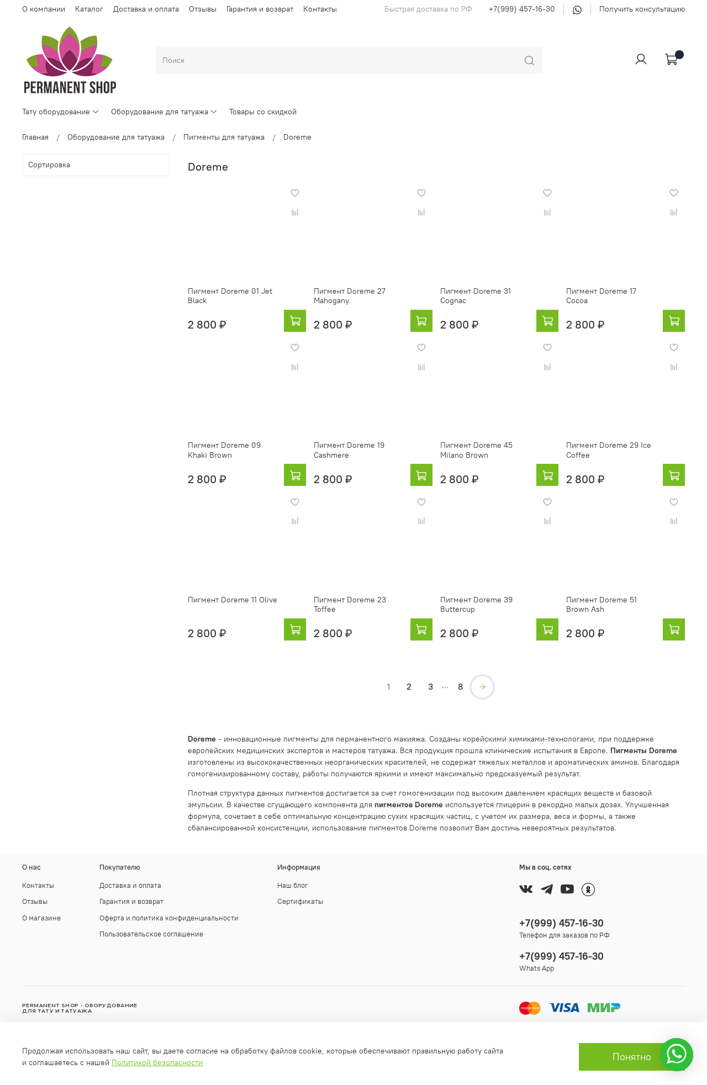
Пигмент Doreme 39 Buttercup (476, 605)
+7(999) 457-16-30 (522, 9)
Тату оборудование (60, 112)
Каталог (89, 9)
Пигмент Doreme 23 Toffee (350, 605)
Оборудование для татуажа (164, 112)
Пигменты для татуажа (224, 137)
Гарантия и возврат (259, 9)
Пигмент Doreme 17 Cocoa (601, 296)
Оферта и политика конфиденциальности (169, 918)
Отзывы (203, 9)
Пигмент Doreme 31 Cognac (475, 296)
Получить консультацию (642, 9)
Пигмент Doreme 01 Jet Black (230, 296)
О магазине (41, 918)
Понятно (632, 1057)
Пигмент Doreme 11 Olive (232, 600)
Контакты (320, 9)
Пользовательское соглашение (151, 934)
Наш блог (292, 885)
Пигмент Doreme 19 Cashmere (349, 450)
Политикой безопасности (157, 1062)
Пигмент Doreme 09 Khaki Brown (224, 450)
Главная (35, 137)
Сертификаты (300, 901)
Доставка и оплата (146, 9)
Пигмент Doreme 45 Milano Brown (476, 450)
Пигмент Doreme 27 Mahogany (350, 296)
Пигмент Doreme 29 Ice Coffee (608, 450)
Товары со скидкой (263, 112)
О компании (43, 9)
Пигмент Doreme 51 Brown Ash (601, 605)
